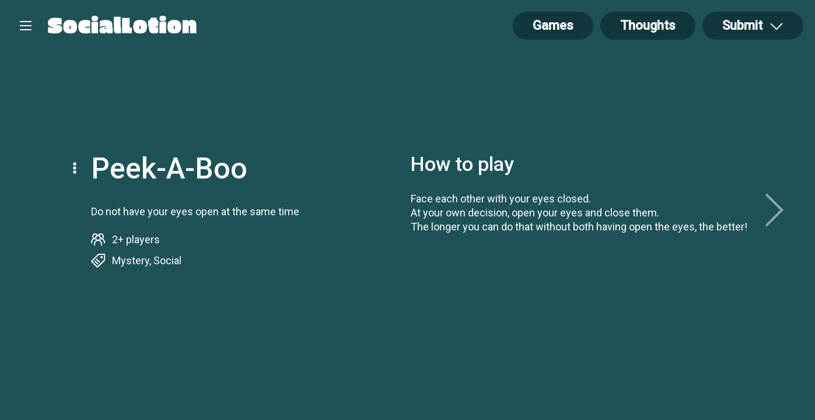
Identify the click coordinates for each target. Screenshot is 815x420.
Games (553, 25)
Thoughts (648, 25)
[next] (774, 210)
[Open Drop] (752, 26)
